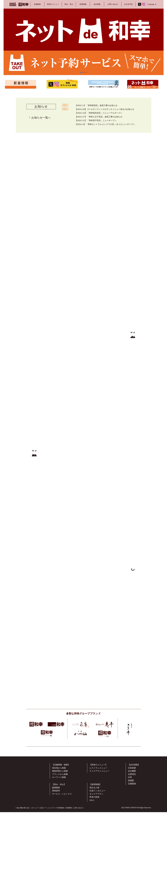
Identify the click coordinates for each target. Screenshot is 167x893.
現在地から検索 (59, 857)
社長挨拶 (132, 857)
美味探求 (56, 880)
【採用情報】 (95, 874)
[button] (80, 72)
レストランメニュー (98, 857)
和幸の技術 (94, 886)
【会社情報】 (134, 854)
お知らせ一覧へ (41, 117)
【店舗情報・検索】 (61, 854)
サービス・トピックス (62, 883)
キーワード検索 (59, 867)
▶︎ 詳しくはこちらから (133, 448)
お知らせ (41, 106)
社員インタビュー (97, 880)
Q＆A (91, 890)
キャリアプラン (96, 883)
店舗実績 (132, 873)
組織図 (131, 870)
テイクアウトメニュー (99, 860)
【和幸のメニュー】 (98, 854)
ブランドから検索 (60, 864)
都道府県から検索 (60, 860)
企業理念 (132, 864)
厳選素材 (56, 877)
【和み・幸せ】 (59, 874)
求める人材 (94, 877)
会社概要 (132, 860)
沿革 (130, 867)
